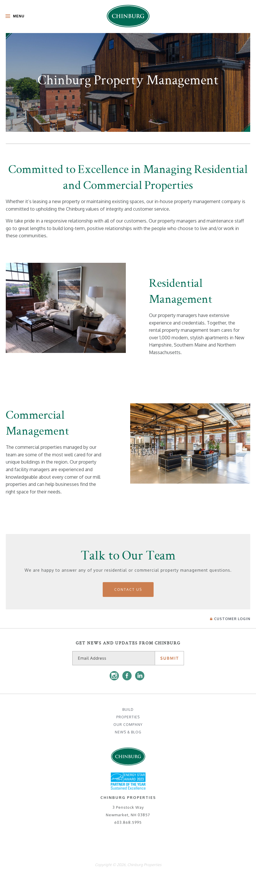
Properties (128, 717)
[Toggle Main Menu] (13, 16)
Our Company (128, 724)
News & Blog (128, 732)
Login (230, 619)
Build (128, 709)
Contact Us (128, 589)
